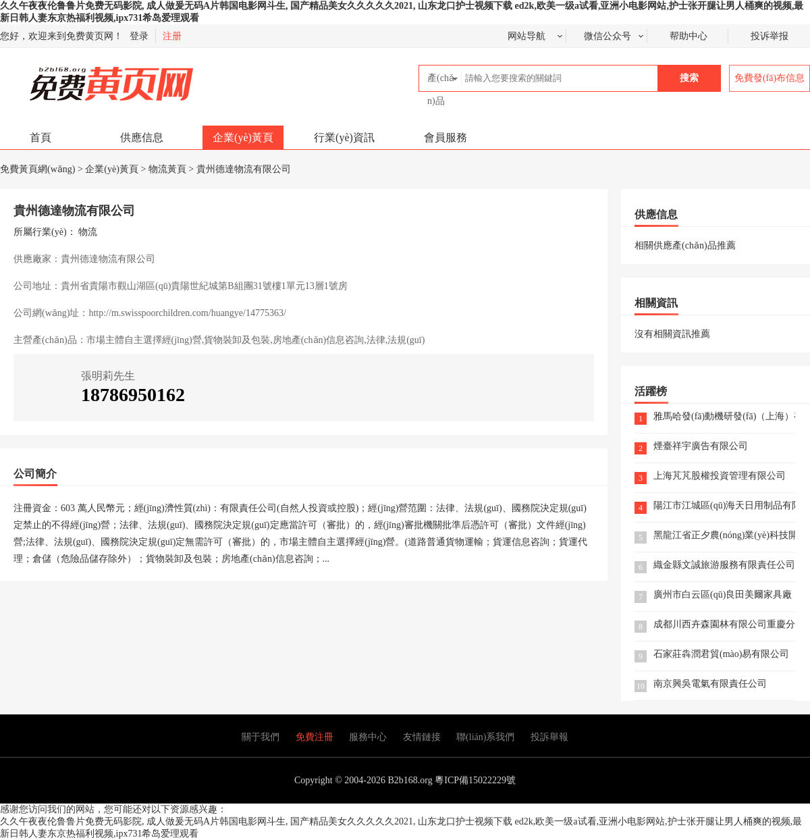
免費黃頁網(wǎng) (81, 78)
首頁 (40, 137)
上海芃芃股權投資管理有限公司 (719, 476)
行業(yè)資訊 (344, 137)
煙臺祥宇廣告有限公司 (700, 446)
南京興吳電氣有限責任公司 (710, 684)
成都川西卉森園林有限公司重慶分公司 (724, 625)
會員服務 (445, 137)
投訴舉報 (549, 737)
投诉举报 (769, 36)
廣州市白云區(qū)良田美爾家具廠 (722, 595)
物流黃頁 (167, 169)
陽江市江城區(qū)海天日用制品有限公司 (724, 506)
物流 (87, 232)
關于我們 (260, 737)
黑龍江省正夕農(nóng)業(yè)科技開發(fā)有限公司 (724, 536)
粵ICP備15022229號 (475, 780)
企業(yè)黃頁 (243, 137)
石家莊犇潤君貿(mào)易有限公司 (721, 654)
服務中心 (368, 737)
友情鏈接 (422, 737)
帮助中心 (688, 36)
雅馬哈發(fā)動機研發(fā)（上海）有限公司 (724, 417)
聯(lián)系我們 (485, 737)
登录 (139, 36)
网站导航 (526, 36)
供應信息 (141, 137)
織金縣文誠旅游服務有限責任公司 (724, 565)
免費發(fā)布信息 (769, 78)
